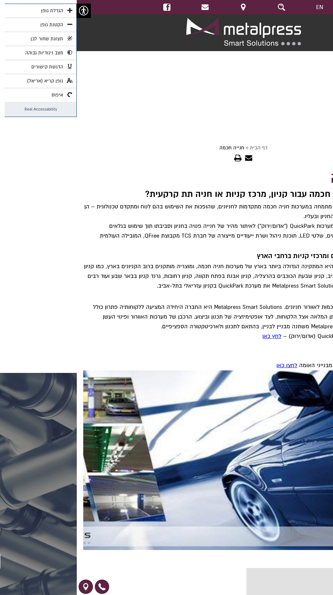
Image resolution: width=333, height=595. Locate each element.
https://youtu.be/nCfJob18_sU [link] (297, 54)
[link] (128, 7)
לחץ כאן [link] (195, 336)
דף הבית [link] (182, 148)
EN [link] (243, 7)
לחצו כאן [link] (210, 365)
